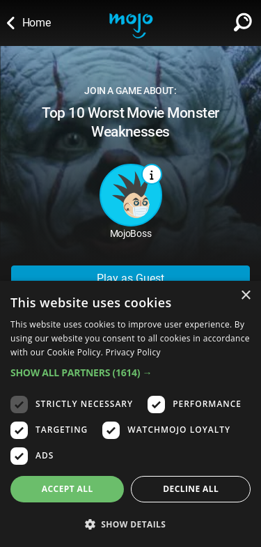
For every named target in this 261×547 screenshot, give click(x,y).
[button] (130, 372)
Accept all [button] (67, 489)
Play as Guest (130, 278)
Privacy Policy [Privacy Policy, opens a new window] (133, 352)
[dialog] (130, 414)
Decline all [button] (191, 489)
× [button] (245, 296)
